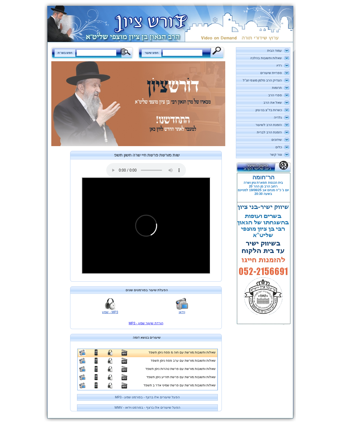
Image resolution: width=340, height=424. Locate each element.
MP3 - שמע (110, 312)
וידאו (182, 312)
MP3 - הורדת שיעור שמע (146, 323)
